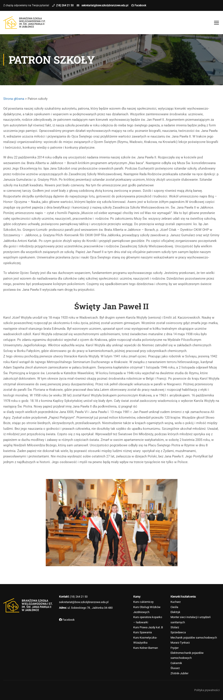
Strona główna (13, 99)
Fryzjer (175, 647)
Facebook (140, 5)
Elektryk (175, 612)
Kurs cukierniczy (143, 601)
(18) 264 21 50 (65, 5)
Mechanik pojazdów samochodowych (194, 637)
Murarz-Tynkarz (180, 642)
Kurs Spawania (142, 632)
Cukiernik (176, 663)
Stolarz (175, 627)
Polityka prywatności (207, 690)
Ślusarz (175, 668)
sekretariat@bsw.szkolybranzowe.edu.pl (104, 5)
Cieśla (174, 607)
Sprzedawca (178, 632)
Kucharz (176, 601)
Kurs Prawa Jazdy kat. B (148, 627)
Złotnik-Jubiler (179, 673)
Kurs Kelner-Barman (145, 647)
